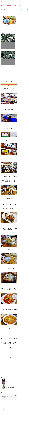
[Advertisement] (9, 358)
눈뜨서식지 (2, 1)
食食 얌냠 (1, 9)
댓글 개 (1, 392)
